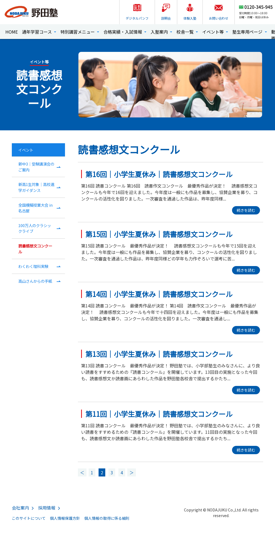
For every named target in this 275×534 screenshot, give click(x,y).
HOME (11, 31)
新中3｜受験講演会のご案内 (36, 167)
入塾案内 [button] (160, 31)
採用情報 (46, 507)
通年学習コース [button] (37, 31)
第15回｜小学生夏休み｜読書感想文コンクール (159, 234)
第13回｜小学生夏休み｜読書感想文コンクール (159, 354)
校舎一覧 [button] (185, 31)
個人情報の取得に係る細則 (106, 518)
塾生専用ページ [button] (247, 31)
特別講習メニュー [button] (78, 31)
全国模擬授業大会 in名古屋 (35, 208)
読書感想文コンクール (35, 249)
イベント (25, 150)
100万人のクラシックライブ (34, 228)
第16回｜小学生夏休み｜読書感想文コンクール (159, 174)
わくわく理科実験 (33, 266)
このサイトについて (29, 518)
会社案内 (20, 507)
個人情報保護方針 (65, 518)
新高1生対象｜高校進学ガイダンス (36, 187)
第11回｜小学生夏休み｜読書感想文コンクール (159, 414)
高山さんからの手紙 (35, 281)
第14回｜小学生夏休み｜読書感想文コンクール (159, 294)
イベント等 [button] (213, 31)
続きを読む (246, 210)
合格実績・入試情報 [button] (123, 31)
